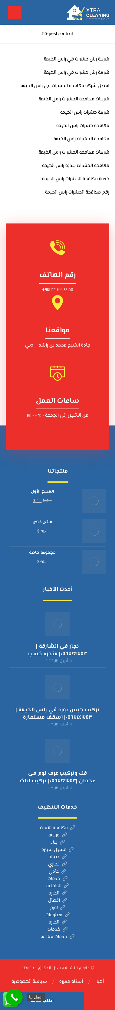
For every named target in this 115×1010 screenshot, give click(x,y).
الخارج (57, 893)
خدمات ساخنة (57, 937)
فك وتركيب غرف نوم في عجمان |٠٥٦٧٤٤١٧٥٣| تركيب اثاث (57, 777)
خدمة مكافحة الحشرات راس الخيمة (75, 179)
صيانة (57, 857)
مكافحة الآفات (57, 828)
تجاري (57, 864)
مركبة (57, 835)
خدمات (57, 879)
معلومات (57, 915)
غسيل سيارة (57, 850)
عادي (57, 871)
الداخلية (57, 886)
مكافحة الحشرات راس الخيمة (81, 139)
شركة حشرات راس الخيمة (84, 112)
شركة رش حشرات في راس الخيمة (76, 59)
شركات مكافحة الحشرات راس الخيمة (74, 99)
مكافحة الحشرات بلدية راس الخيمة (75, 166)
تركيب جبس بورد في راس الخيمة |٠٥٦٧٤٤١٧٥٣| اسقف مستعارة (57, 714)
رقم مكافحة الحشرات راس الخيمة (77, 192)
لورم (57, 908)
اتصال (57, 900)
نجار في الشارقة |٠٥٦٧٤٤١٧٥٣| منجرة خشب (57, 650)
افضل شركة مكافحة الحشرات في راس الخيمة (65, 86)
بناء (58, 842)
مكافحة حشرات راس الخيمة (82, 126)
